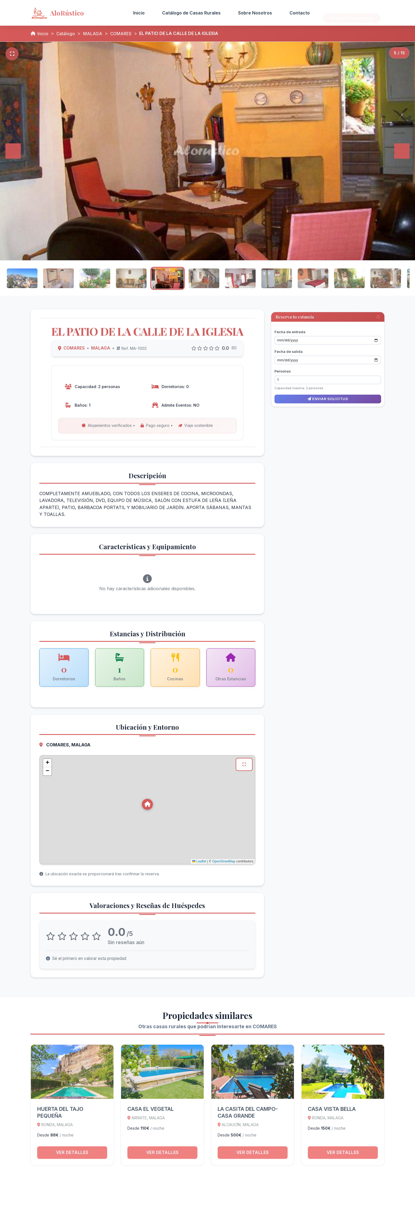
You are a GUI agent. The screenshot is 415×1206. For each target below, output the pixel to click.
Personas (282, 368)
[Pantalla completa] (12, 53)
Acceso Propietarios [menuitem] (351, 13)
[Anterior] (13, 151)
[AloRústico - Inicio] (74, 12)
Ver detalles (72, 1157)
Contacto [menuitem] (300, 13)
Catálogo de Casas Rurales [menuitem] (191, 13)
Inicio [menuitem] (139, 13)
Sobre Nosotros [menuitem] (255, 13)
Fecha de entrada (289, 328)
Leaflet (199, 860)
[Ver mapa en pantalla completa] (244, 763)
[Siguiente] (402, 151)
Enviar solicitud (328, 396)
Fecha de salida (288, 348)
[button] (147, 802)
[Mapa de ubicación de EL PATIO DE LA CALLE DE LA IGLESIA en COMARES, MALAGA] (147, 808)
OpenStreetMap (223, 860)
